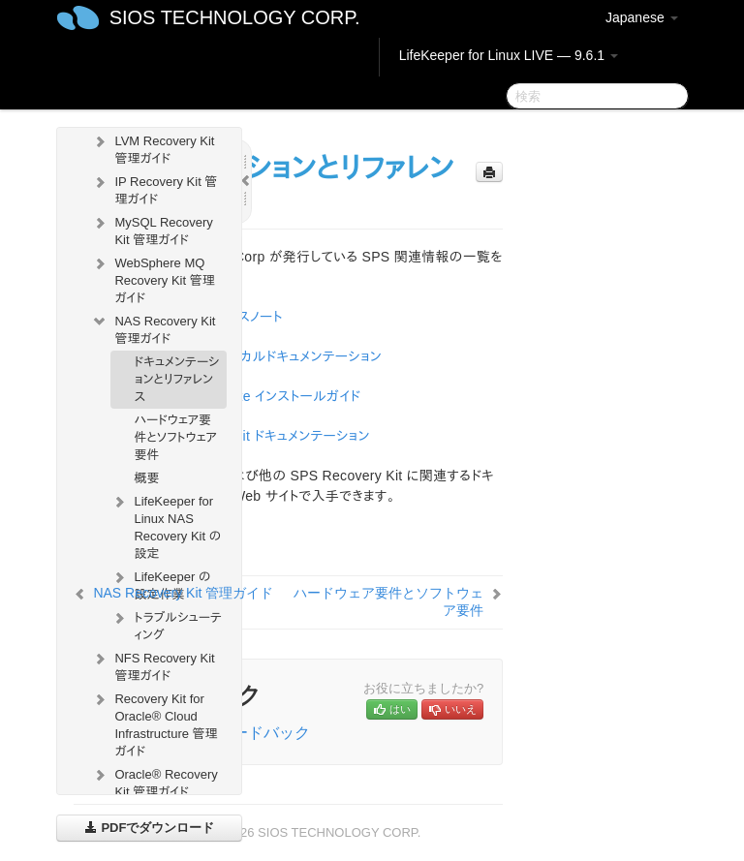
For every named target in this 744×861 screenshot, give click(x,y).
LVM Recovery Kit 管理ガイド (152, 148)
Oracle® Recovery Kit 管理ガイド (154, 781)
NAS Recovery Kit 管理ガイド (153, 328)
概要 (146, 478)
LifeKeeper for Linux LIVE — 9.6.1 (508, 55)
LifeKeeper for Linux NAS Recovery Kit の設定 (165, 525)
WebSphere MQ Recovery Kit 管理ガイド (152, 278)
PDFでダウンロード (149, 827)
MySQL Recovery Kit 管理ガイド (151, 229)
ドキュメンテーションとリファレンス (176, 379)
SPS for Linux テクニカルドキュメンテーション (247, 356)
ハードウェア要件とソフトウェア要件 (175, 437)
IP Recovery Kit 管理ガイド (154, 188)
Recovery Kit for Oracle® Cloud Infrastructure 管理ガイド (154, 723)
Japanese (641, 17)
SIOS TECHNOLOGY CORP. (234, 17)
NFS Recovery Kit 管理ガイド (152, 665)
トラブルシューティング (165, 624)
